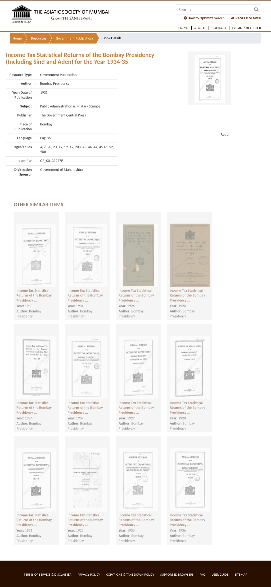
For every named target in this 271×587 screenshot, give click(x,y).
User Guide (220, 574)
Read (224, 123)
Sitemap (241, 574)
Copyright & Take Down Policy (130, 574)
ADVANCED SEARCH (246, 18)
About (200, 28)
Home (183, 28)
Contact (219, 28)
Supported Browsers (177, 574)
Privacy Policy (89, 574)
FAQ (202, 574)
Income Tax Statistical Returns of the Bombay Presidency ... (34, 292)
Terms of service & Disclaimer (47, 574)
